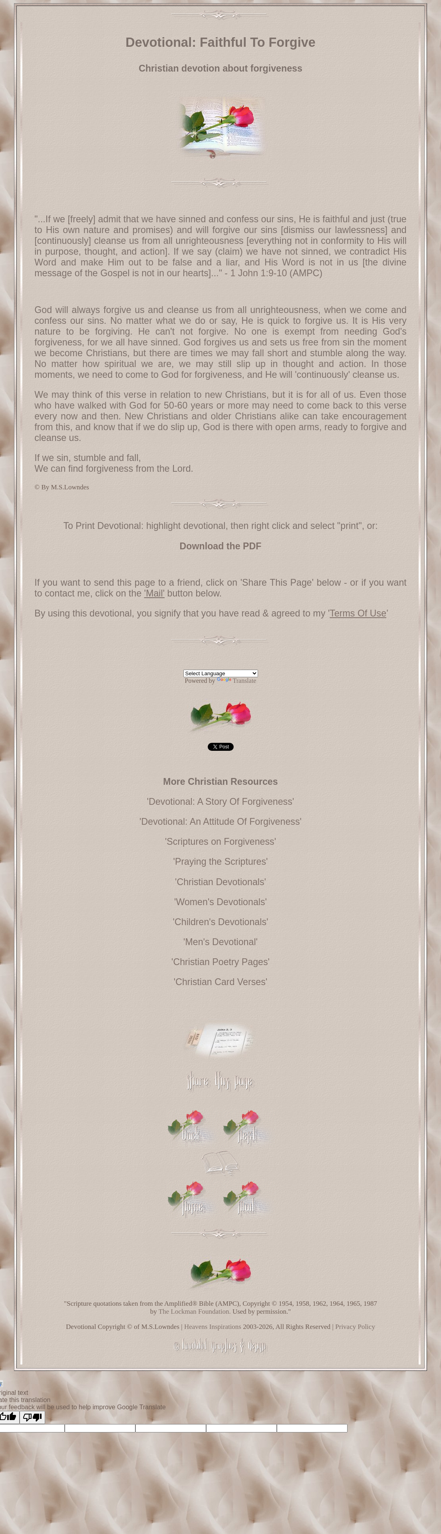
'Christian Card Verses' (220, 982)
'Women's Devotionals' (220, 902)
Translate (236, 680)
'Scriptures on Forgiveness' (220, 841)
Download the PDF (221, 546)
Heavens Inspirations (212, 1327)
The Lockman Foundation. (195, 1311)
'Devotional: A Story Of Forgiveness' (220, 801)
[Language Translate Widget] (220, 673)
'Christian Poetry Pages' (220, 962)
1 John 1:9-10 (258, 273)
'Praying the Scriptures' (220, 861)
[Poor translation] (32, 1417)
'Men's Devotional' (220, 942)
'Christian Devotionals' (220, 882)
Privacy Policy (355, 1327)
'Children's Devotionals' (220, 922)
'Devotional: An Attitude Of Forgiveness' (220, 821)
